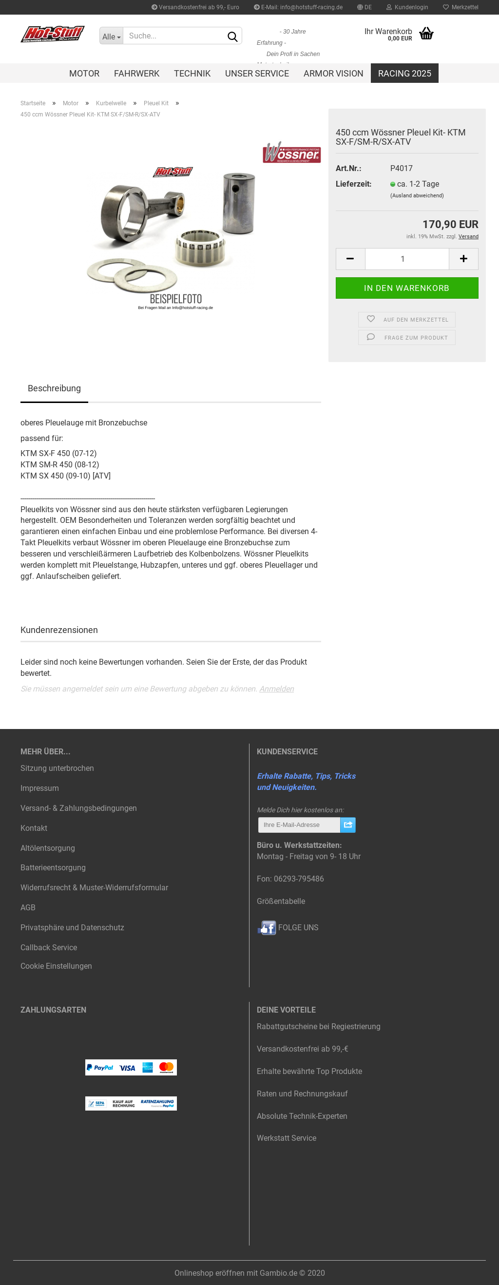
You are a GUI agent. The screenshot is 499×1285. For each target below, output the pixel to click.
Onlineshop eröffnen (209, 1273)
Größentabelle (281, 901)
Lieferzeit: (354, 184)
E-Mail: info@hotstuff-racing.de (298, 7)
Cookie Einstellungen (56, 966)
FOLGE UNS (288, 927)
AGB (28, 907)
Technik (192, 73)
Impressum (39, 788)
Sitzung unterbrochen (57, 768)
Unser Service (257, 73)
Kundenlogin (407, 7)
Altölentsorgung (47, 848)
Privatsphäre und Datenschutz (72, 927)
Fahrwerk (136, 73)
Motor (84, 73)
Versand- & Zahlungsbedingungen (78, 808)
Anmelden (276, 688)
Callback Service (48, 947)
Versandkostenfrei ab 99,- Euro (195, 7)
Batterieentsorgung (53, 867)
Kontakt (33, 828)
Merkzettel (461, 7)
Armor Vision (334, 73)
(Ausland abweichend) (417, 195)
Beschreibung (54, 388)
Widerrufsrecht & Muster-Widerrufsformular (94, 887)
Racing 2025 (404, 73)
